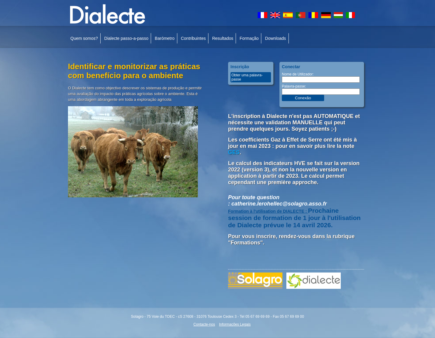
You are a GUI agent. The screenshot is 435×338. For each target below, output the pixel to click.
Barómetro (164, 38)
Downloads (275, 38)
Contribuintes (193, 38)
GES (234, 152)
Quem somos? (84, 38)
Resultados (222, 38)
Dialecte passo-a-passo (126, 38)
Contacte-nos (204, 324)
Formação (249, 38)
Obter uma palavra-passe (247, 77)
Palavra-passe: (294, 86)
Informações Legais (235, 324)
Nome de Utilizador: (298, 74)
